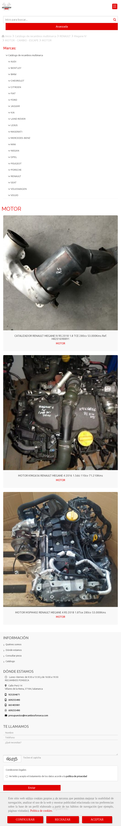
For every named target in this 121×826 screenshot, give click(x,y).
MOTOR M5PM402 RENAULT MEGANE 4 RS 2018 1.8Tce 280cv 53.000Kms (60, 612)
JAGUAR (15, 106)
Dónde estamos (14, 650)
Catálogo (10, 661)
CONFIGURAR (25, 819)
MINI (13, 144)
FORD (13, 100)
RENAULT (15, 176)
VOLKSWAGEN (18, 189)
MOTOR (60, 343)
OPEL (13, 157)
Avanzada (62, 26)
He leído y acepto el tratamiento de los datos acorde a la (46, 776)
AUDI (13, 61)
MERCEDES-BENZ (20, 138)
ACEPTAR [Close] (97, 819)
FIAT (13, 93)
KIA (12, 112)
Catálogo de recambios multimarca (25, 55)
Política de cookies (41, 810)
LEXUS (14, 125)
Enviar (31, 787)
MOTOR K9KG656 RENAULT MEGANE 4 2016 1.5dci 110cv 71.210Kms (60, 475)
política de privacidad (76, 776)
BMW (13, 74)
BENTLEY (15, 68)
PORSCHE (15, 170)
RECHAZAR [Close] (62, 819)
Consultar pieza (13, 655)
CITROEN (15, 87)
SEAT (13, 182)
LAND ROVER (17, 119)
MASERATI (16, 131)
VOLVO (14, 195)
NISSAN (14, 150)
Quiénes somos (13, 644)
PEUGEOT (16, 163)
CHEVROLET (17, 80)
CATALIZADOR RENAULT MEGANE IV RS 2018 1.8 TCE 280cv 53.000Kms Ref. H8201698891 (60, 337)
